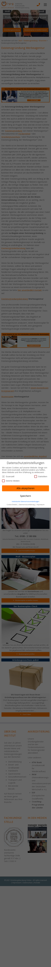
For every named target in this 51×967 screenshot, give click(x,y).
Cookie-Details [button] (12, 505)
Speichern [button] (25, 495)
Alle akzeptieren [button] (26, 488)
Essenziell (8, 476)
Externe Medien (11, 480)
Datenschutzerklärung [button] (27, 505)
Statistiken (40, 476)
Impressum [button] (40, 505)
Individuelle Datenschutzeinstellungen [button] (25, 501)
